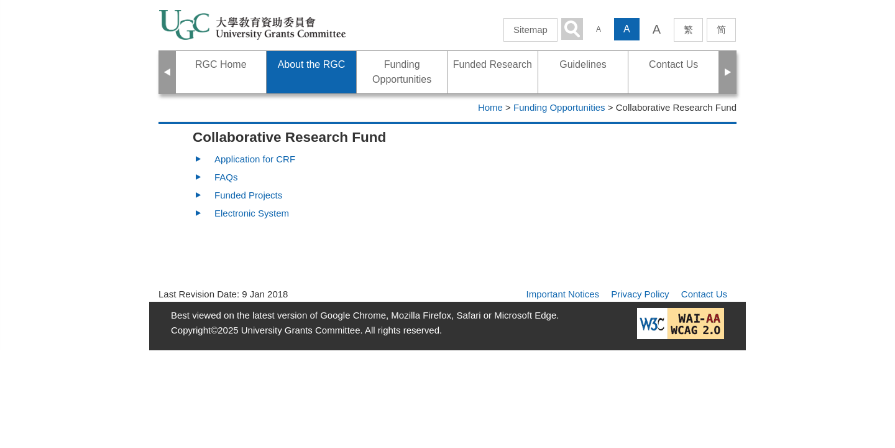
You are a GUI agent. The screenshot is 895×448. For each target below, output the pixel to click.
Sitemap (530, 29)
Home (490, 107)
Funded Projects (248, 195)
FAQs (226, 177)
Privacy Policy (640, 294)
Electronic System (251, 213)
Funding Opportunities (559, 107)
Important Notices (563, 294)
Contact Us (704, 294)
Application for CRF (254, 159)
